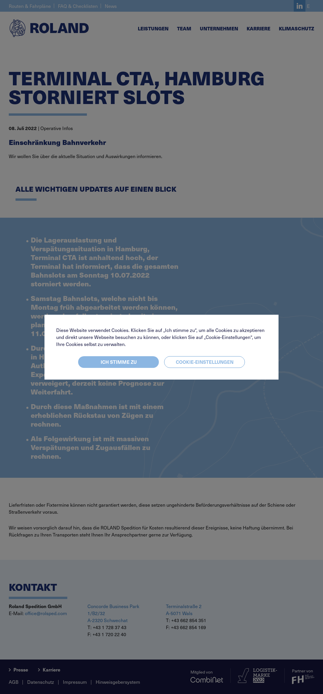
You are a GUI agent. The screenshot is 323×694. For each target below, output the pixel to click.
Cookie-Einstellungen (204, 362)
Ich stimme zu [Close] (119, 362)
